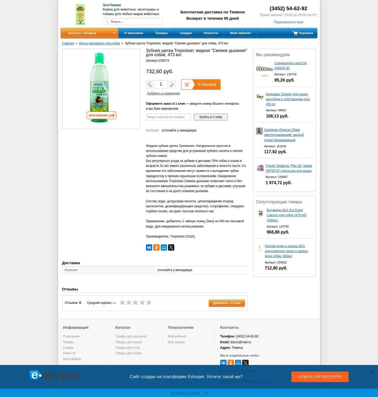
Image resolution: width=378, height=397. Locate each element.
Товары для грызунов (131, 336)
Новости (211, 33)
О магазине (133, 33)
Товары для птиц (128, 348)
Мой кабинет (240, 33)
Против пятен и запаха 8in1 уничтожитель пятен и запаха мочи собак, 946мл (286, 251)
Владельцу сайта (189, 393)
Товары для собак (129, 353)
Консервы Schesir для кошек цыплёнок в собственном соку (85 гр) (288, 99)
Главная (68, 43)
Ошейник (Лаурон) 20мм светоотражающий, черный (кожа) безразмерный (284, 135)
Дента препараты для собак (99, 43)
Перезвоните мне (288, 22)
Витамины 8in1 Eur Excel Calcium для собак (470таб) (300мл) (287, 215)
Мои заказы (176, 342)
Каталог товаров (82, 33)
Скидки (186, 33)
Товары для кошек (129, 342)
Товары (161, 33)
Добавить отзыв (227, 303)
